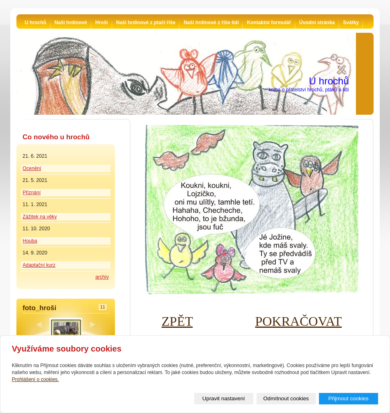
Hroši (101, 22)
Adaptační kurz (39, 265)
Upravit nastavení (223, 398)
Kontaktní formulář (269, 22)
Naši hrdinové (71, 22)
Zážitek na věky (40, 217)
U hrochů (35, 22)
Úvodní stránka (317, 22)
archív (102, 277)
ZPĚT (177, 321)
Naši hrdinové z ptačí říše (146, 22)
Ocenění (32, 168)
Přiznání (32, 192)
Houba (30, 241)
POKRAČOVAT (298, 321)
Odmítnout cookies (286, 398)
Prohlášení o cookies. (35, 379)
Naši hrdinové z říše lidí (211, 22)
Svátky (351, 22)
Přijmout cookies (348, 398)
